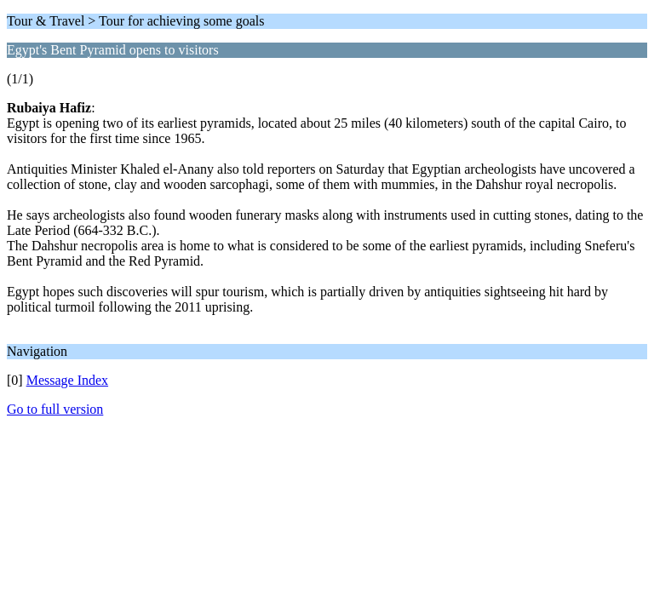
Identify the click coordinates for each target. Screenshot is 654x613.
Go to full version (55, 409)
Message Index (67, 380)
